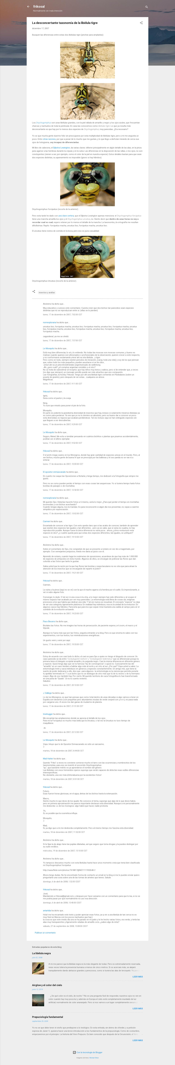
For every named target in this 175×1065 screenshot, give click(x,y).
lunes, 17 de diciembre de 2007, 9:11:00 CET (62, 383)
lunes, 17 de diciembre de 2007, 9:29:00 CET (62, 424)
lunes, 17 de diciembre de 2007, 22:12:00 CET (63, 732)
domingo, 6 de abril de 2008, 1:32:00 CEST (61, 881)
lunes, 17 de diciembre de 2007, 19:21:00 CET (63, 573)
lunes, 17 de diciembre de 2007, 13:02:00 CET (63, 513)
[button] (141, 23)
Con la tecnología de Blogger (87, 1052)
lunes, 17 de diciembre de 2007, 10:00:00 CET (63, 464)
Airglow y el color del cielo (47, 985)
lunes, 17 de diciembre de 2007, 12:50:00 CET (63, 490)
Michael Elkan (94, 1058)
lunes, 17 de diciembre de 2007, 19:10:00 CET (63, 537)
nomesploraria (49, 322)
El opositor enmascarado (54, 472)
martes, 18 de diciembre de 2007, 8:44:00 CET (63, 750)
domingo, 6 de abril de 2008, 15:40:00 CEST (62, 902)
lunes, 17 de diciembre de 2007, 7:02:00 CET (62, 314)
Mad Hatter (48, 758)
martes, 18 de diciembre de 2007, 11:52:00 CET (64, 832)
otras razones (49, 139)
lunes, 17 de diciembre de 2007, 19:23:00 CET (63, 613)
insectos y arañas (47, 292)
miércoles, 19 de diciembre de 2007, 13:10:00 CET (65, 851)
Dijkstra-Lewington (61, 147)
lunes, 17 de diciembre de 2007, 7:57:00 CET (62, 340)
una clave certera (66, 216)
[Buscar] (146, 7)
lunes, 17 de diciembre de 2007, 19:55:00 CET (63, 644)
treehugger (48, 714)
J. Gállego (47, 693)
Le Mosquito (48, 348)
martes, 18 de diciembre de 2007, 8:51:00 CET (63, 779)
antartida (47, 910)
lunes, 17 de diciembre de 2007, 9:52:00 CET (62, 443)
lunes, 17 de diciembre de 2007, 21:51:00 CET (63, 706)
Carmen (46, 521)
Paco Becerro (49, 621)
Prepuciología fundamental (47, 1017)
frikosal (39, 6)
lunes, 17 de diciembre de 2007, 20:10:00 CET (63, 685)
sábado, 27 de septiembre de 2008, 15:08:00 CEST (65, 926)
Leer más (138, 976)
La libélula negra (41, 953)
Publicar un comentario (45, 932)
